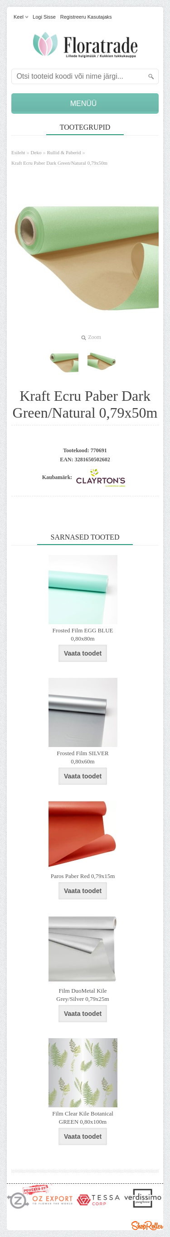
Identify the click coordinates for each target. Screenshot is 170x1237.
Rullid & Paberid (64, 152)
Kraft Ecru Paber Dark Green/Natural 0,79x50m (59, 163)
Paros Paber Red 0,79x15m (83, 876)
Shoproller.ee (147, 1225)
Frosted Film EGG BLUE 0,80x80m (83, 634)
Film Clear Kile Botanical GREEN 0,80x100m (82, 1117)
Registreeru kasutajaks (86, 17)
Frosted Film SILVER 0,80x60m (82, 757)
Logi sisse (44, 17)
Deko (36, 152)
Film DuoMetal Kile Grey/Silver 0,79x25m (82, 994)
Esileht (18, 152)
